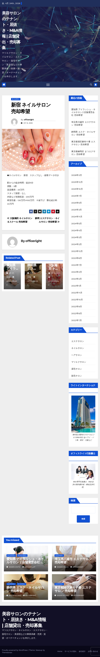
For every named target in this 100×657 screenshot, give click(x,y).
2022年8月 (76, 313)
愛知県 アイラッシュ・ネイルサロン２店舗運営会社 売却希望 (83, 112)
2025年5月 (76, 203)
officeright (29, 119)
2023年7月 (76, 265)
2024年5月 (76, 223)
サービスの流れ (70, 651)
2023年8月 (76, 258)
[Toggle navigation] (48, 85)
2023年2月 (76, 279)
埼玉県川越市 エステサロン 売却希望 (73, 560)
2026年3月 (76, 175)
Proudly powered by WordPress (15, 650)
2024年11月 (76, 216)
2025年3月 (76, 209)
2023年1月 (76, 286)
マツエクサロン (78, 362)
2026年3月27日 (15, 567)
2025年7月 (76, 196)
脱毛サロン (76, 376)
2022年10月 (77, 299)
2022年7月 (76, 320)
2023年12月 (77, 251)
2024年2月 (76, 244)
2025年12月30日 (15, 595)
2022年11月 (76, 292)
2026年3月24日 (63, 567)
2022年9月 (76, 306)
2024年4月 (76, 230)
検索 (73, 500)
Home (59, 651)
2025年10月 (77, 189)
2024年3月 (76, 237)
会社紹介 (82, 651)
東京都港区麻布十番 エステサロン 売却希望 (73, 589)
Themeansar (7, 652)
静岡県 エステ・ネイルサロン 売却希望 (25, 589)
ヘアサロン (76, 355)
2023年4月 (76, 272)
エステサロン (77, 341)
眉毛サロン (76, 369)
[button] (91, 84)
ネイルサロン (16, 99)
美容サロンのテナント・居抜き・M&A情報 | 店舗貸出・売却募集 (12, 30)
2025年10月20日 (63, 595)
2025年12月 (77, 182)
